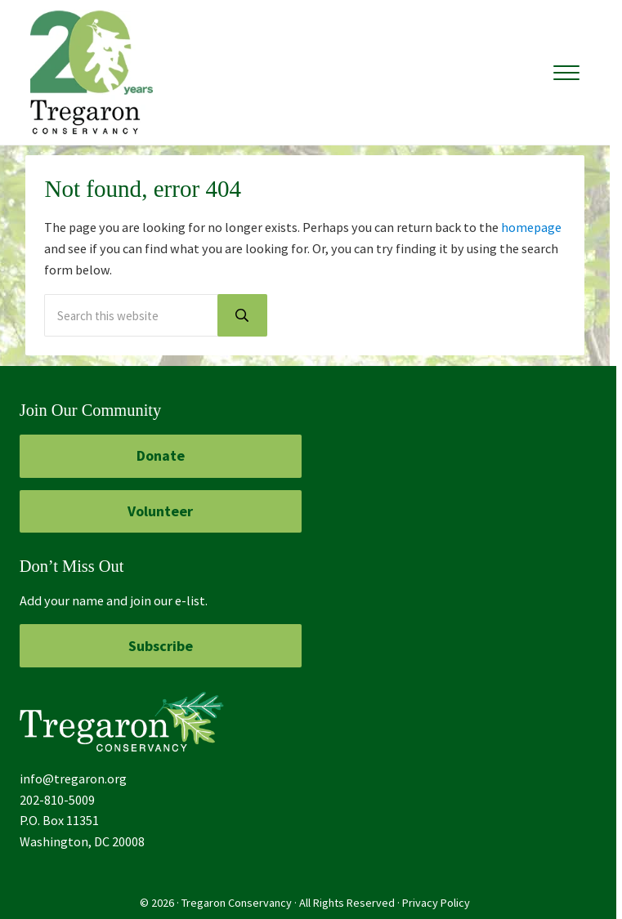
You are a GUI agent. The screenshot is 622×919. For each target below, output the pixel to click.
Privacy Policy (436, 902)
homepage (531, 227)
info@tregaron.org (73, 778)
